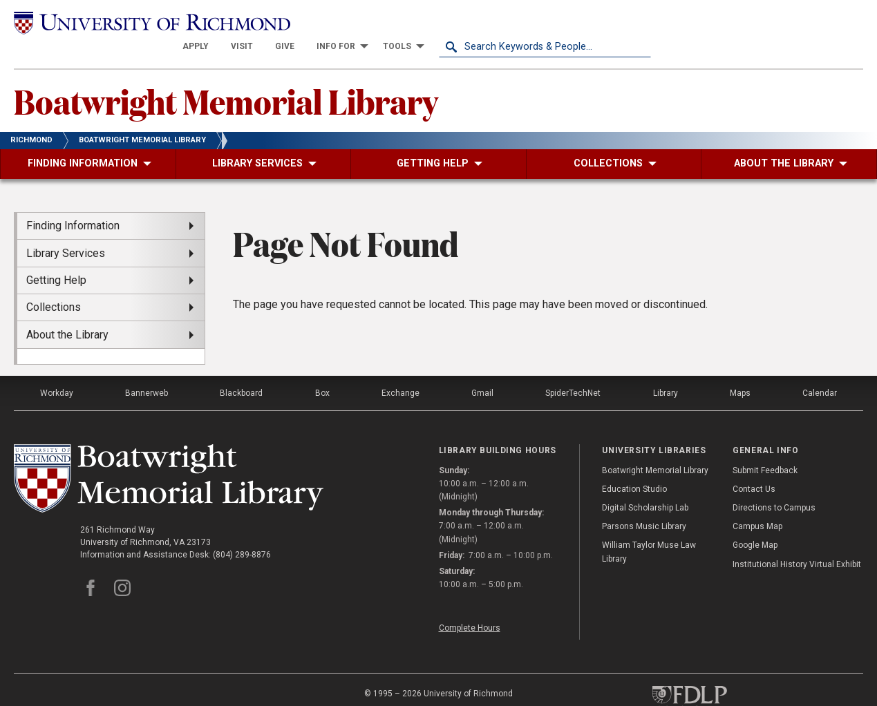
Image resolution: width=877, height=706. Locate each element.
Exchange (400, 369)
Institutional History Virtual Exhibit (797, 539)
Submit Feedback (765, 445)
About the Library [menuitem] (67, 309)
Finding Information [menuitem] (73, 201)
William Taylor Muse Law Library (649, 527)
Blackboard (241, 369)
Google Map (755, 521)
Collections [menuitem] (53, 282)
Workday (56, 369)
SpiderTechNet (573, 369)
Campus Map (757, 502)
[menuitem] (408, 22)
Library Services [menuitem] (65, 228)
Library (665, 369)
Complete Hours (469, 604)
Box (322, 369)
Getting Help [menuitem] (56, 256)
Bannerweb (146, 369)
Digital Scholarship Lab (645, 483)
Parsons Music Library (644, 502)
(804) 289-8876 (242, 530)
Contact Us (754, 465)
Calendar (819, 369)
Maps (740, 369)
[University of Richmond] (120, 21)
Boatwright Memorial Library (226, 77)
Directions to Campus (774, 483)
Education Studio (634, 465)
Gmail (482, 369)
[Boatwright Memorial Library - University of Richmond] (168, 454)
